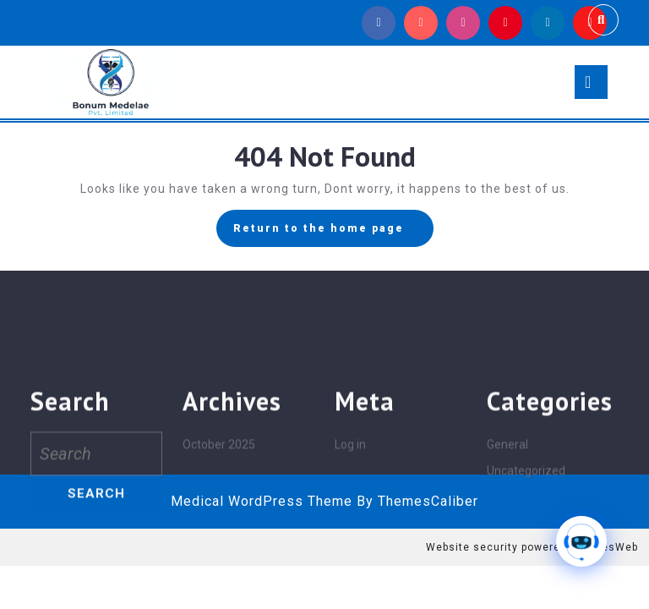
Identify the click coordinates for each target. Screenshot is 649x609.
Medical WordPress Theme (261, 501)
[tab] (591, 82)
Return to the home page (333, 232)
